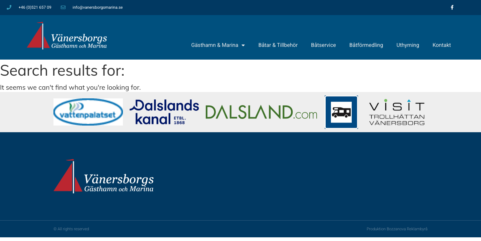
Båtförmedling (366, 45)
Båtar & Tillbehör (278, 45)
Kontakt (442, 45)
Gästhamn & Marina (218, 45)
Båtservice (323, 45)
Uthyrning (407, 45)
